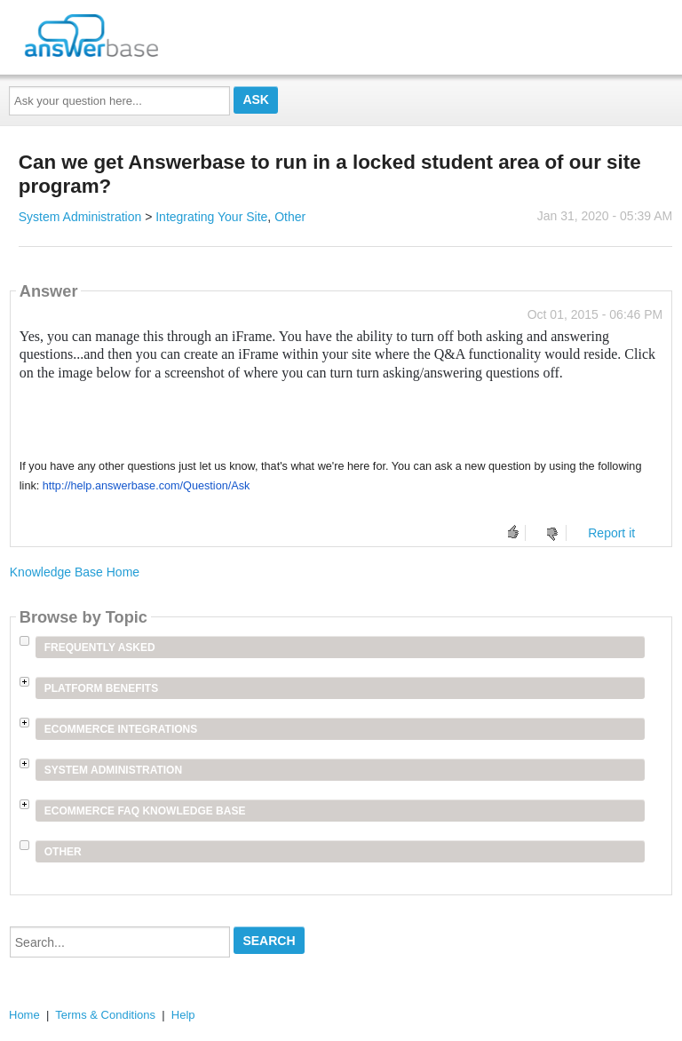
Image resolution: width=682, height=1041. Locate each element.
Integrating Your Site (211, 217)
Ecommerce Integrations (120, 729)
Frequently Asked (99, 647)
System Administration (80, 217)
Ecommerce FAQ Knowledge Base (145, 811)
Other (289, 217)
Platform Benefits (101, 688)
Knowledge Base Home (74, 572)
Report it (611, 533)
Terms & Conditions (105, 1014)
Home (24, 1014)
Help (183, 1014)
